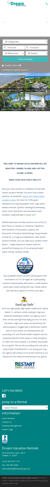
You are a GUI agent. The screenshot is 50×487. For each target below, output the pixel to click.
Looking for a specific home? (15, 70)
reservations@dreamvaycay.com (16, 468)
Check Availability (25, 59)
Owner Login (7, 429)
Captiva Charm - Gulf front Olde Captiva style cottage (24, 109)
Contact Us (7, 422)
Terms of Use (31, 481)
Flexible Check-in (10, 65)
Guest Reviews (8, 418)
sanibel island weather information (16, 150)
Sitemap (5, 483)
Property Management (12, 425)
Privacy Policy (42, 481)
